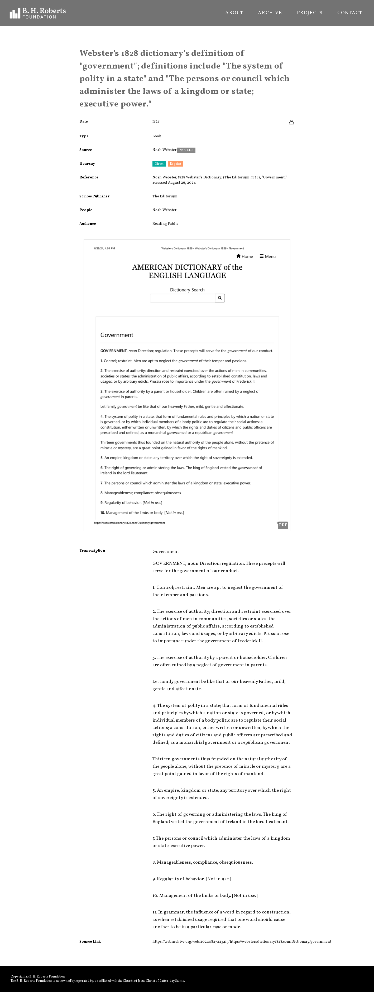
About (234, 13)
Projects (310, 13)
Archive (270, 13)
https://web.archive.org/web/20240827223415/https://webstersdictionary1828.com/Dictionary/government (241, 941)
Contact (349, 13)
